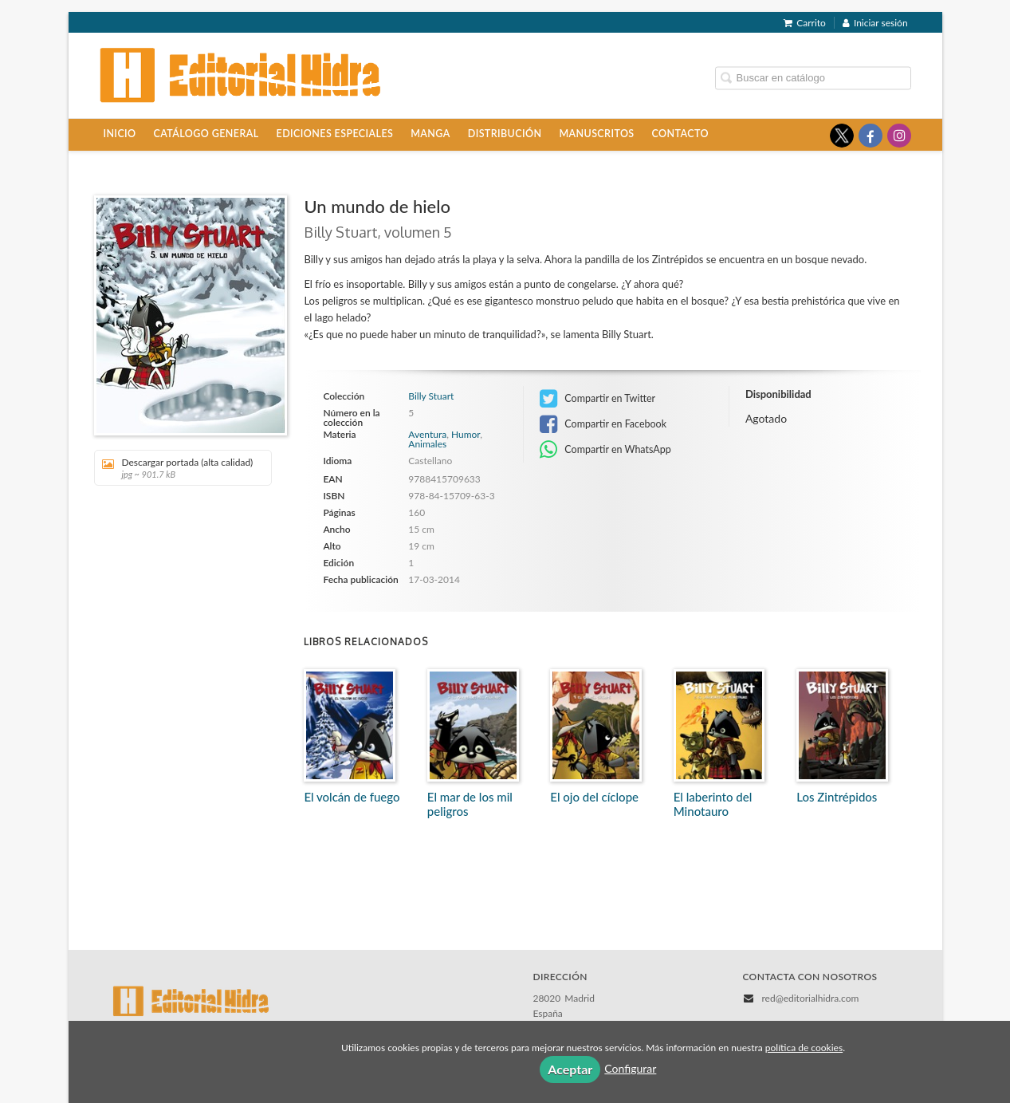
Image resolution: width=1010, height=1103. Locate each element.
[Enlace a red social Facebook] (870, 136)
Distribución (505, 134)
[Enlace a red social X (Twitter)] (842, 136)
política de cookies (804, 1048)
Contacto (680, 134)
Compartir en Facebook (603, 424)
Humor (465, 434)
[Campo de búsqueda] (813, 77)
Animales (427, 444)
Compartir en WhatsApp (605, 449)
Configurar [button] (630, 1068)
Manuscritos (596, 134)
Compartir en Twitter (597, 398)
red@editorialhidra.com (810, 998)
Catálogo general (206, 134)
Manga (430, 134)
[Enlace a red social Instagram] (899, 136)
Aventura (427, 434)
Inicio (119, 134)
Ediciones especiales (335, 134)
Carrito (805, 23)
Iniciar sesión (875, 23)
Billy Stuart (431, 396)
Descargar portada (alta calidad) (177, 467)
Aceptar (570, 1069)
